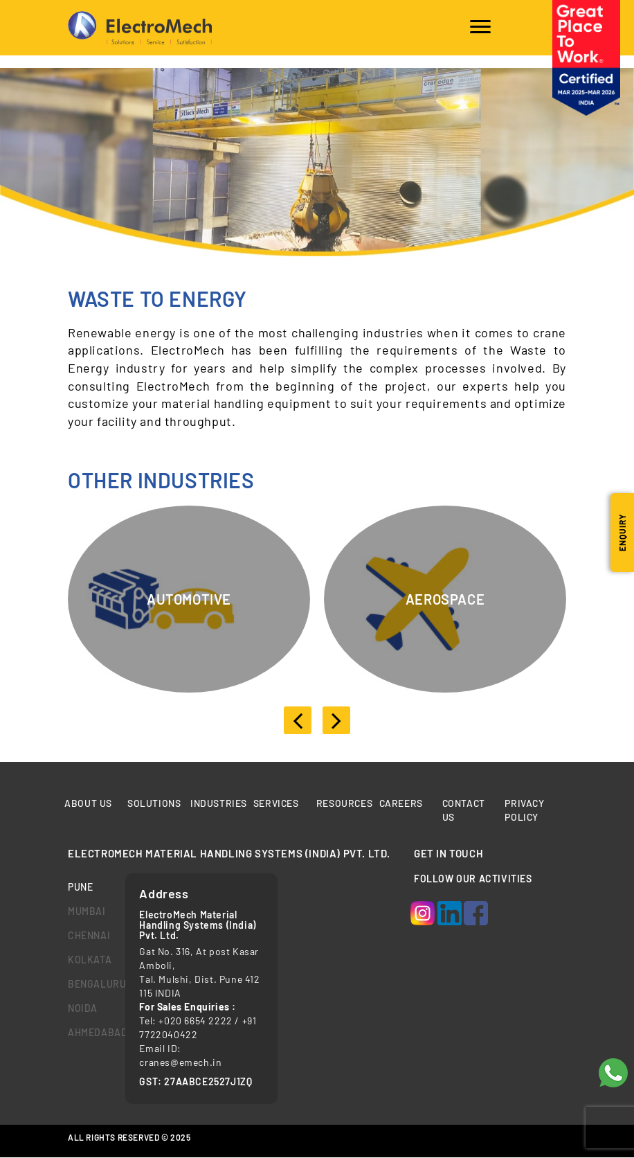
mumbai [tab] (86, 911)
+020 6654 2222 (195, 1020)
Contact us (464, 810)
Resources (344, 803)
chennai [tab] (86, 935)
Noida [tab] (83, 1008)
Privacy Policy (525, 810)
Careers (401, 803)
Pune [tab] (80, 887)
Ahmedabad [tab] (86, 1032)
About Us (88, 803)
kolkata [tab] (86, 959)
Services (276, 803)
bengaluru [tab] (86, 984)
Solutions (154, 803)
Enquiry (622, 532)
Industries (218, 803)
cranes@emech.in (180, 1062)
